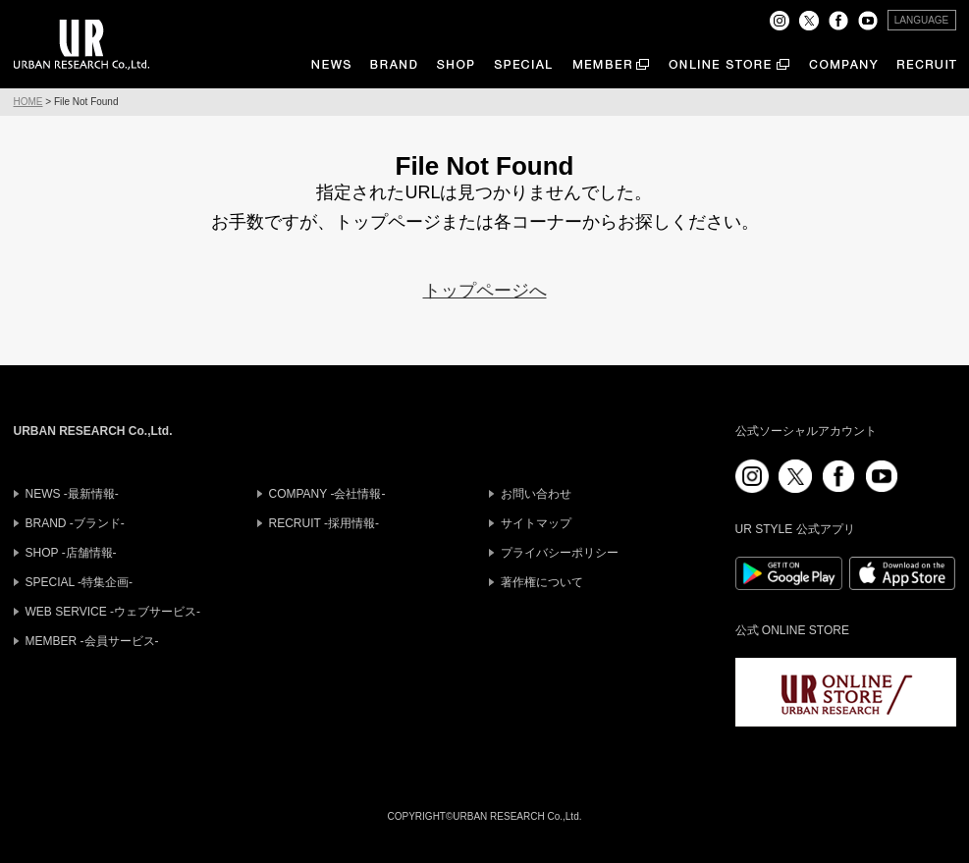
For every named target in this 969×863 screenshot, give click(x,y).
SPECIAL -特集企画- (80, 582)
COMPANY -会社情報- (327, 494)
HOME (28, 101)
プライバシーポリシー (560, 553)
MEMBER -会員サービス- (92, 641)
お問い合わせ (536, 494)
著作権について (542, 582)
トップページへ (485, 290)
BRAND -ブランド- (75, 523)
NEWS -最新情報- (72, 494)
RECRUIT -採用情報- (324, 523)
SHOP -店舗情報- (71, 553)
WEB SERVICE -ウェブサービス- (113, 612)
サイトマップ (536, 523)
